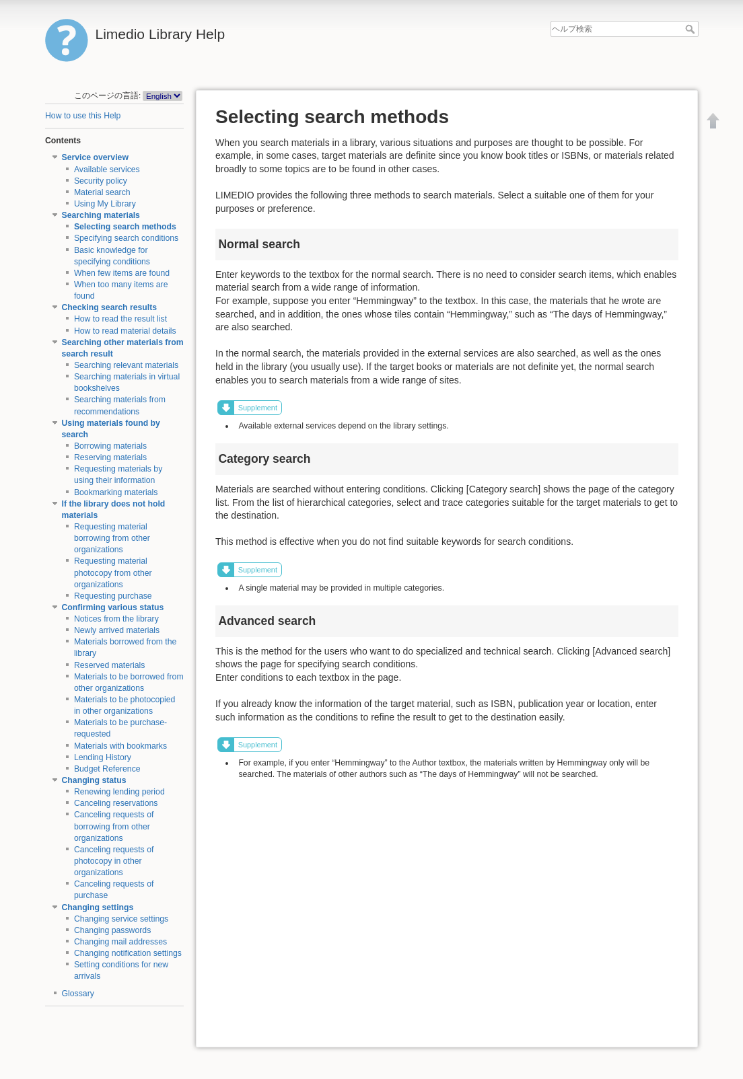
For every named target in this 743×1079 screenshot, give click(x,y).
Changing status (94, 780)
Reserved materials (109, 665)
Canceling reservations (116, 803)
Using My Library (105, 204)
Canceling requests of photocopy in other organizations (114, 861)
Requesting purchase (113, 596)
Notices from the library (116, 619)
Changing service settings (121, 919)
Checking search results (109, 307)
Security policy (100, 181)
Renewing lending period (119, 791)
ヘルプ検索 (691, 29)
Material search (102, 192)
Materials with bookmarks (120, 746)
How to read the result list (120, 319)
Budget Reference (107, 769)
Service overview (95, 157)
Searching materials (101, 215)
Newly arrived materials (117, 630)
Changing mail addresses (120, 941)
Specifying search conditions (126, 238)
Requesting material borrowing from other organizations (112, 538)
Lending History (102, 757)
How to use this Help (82, 115)
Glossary (78, 993)
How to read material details (125, 331)
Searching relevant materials (126, 365)
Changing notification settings (128, 953)
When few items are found (122, 273)
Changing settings (98, 907)
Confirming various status (113, 607)
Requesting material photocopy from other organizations (113, 572)
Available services (107, 169)
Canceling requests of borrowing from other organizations (114, 826)
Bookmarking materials (116, 492)
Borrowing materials (110, 446)
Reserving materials (110, 457)
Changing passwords (112, 930)
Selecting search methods (125, 226)
